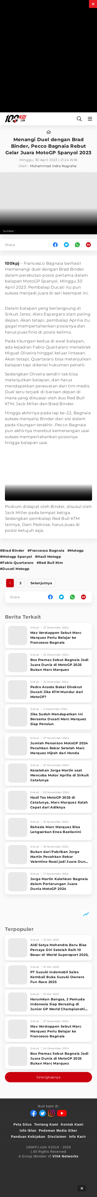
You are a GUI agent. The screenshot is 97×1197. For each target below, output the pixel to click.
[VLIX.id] (81, 1164)
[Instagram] (51, 1113)
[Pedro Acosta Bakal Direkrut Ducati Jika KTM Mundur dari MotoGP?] (48, 689)
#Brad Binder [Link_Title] (12, 550)
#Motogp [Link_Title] (75, 550)
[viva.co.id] (18, 1164)
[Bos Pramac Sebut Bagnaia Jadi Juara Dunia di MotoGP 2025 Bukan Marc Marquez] (48, 662)
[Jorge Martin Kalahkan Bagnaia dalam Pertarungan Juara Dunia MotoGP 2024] (48, 881)
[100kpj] (40, 1164)
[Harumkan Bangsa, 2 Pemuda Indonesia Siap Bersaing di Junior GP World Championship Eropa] (48, 1002)
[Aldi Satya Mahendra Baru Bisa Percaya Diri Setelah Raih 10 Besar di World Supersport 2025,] (48, 947)
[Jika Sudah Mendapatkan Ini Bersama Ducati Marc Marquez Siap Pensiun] (48, 717)
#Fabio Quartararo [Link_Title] (17, 563)
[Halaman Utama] (15, 118)
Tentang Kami (46, 1124)
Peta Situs (23, 1124)
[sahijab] (59, 1164)
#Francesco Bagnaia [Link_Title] (45, 550)
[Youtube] (62, 1113)
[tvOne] (39, 1173)
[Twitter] (42, 1113)
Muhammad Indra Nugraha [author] (53, 166)
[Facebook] (33, 1113)
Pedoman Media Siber (58, 1130)
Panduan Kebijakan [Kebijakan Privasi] (28, 1136)
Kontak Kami (72, 1124)
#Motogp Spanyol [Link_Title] (16, 556)
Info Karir (77, 1136)
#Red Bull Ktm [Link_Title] (50, 563)
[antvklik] (75, 1173)
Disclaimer (57, 1136)
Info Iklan (28, 1130)
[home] (49, 132)
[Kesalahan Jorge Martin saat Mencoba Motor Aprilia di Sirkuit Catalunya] (48, 773)
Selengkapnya (48, 1077)
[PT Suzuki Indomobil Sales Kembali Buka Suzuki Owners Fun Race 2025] (48, 975)
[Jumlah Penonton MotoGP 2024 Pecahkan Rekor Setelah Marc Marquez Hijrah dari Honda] (48, 746)
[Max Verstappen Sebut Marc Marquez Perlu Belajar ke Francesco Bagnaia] (48, 635)
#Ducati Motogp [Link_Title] (15, 569)
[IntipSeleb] (37, 1182)
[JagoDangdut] (62, 1182)
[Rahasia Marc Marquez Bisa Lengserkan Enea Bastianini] (48, 827)
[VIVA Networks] (65, 1156)
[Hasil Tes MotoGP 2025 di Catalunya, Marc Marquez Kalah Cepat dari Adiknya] (48, 800)
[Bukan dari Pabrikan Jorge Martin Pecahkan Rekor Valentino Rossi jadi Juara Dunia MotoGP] (48, 854)
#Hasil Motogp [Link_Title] (48, 556)
